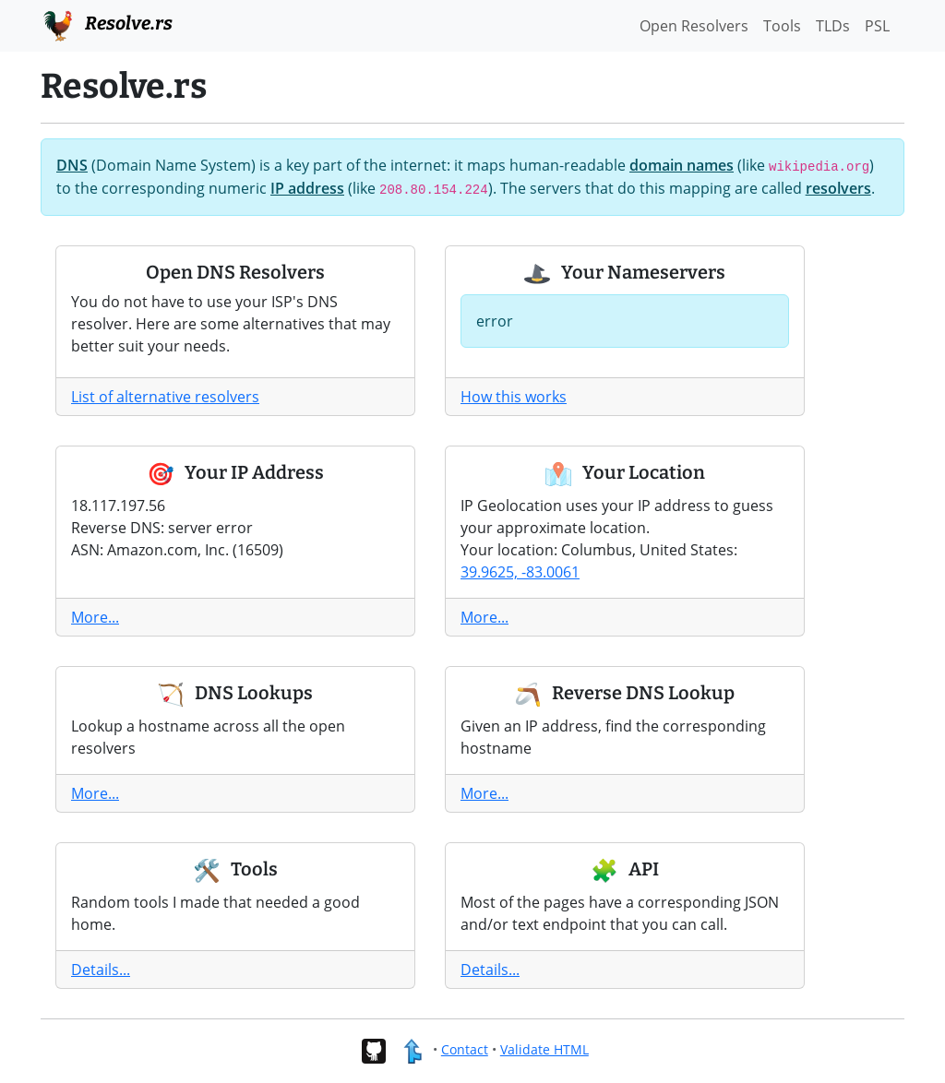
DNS (72, 165)
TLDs (833, 26)
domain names (681, 165)
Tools (782, 26)
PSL (877, 26)
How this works (514, 397)
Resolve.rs (107, 24)
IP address (307, 188)
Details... (100, 969)
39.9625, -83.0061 (520, 572)
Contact (464, 1049)
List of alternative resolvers (165, 397)
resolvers (838, 188)
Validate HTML (544, 1049)
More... (95, 617)
